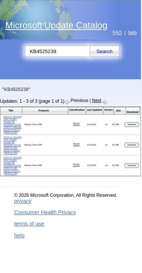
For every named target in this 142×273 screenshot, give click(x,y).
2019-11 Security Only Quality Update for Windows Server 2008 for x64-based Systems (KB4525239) (12, 145)
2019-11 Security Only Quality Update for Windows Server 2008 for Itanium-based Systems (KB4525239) (12, 124)
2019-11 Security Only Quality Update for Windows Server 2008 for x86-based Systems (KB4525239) (12, 165)
